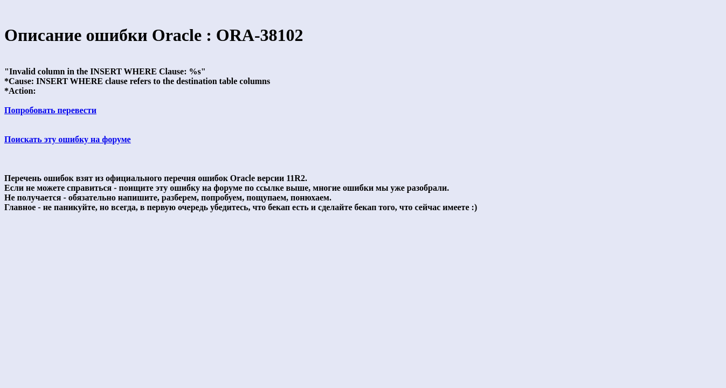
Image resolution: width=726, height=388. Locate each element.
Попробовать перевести (50, 110)
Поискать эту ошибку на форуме (67, 139)
